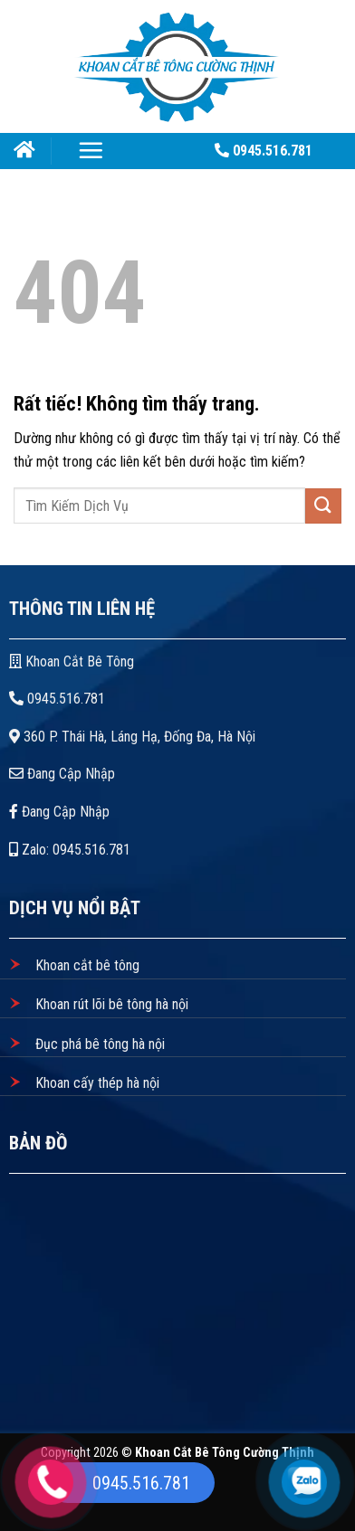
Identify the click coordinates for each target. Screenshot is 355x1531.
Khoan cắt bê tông (85, 965)
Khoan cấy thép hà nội (95, 1083)
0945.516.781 (57, 698)
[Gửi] (323, 506)
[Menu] (90, 150)
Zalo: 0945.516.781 (69, 849)
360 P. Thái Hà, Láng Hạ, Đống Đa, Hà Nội (132, 736)
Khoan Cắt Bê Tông (73, 661)
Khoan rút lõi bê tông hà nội (110, 1004)
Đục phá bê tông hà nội (98, 1044)
